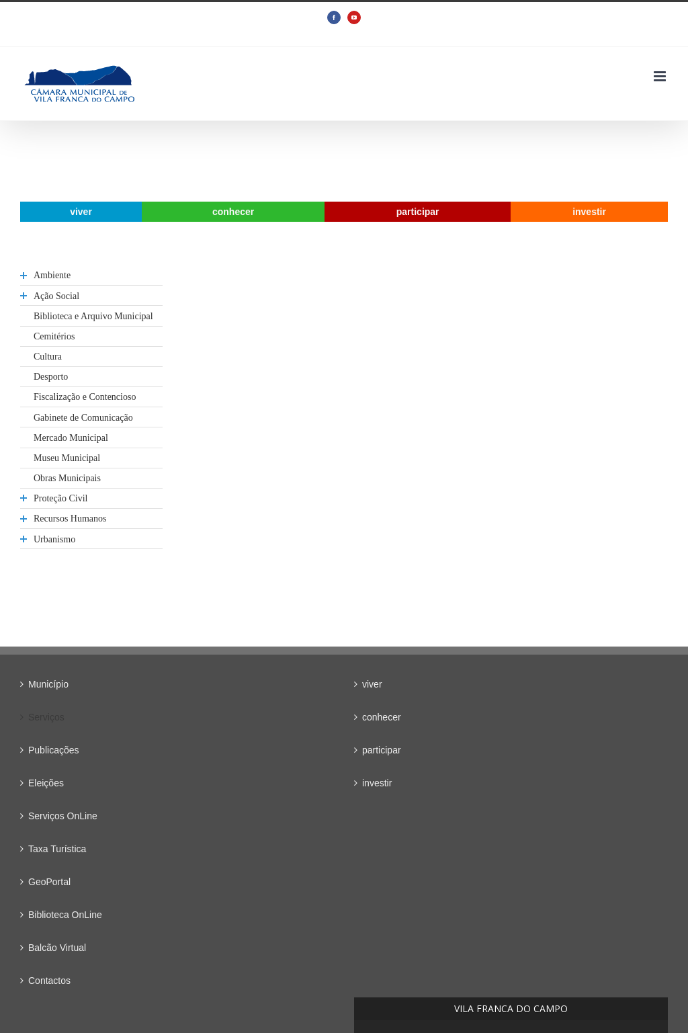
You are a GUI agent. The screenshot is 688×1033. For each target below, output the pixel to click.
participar (381, 750)
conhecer (381, 717)
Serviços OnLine (62, 816)
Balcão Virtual (57, 947)
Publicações (53, 750)
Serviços (46, 717)
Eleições (46, 783)
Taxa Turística (57, 848)
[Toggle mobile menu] (661, 76)
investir (377, 783)
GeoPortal (49, 881)
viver (372, 684)
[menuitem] (81, 212)
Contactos (49, 980)
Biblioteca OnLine (65, 914)
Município (48, 684)
